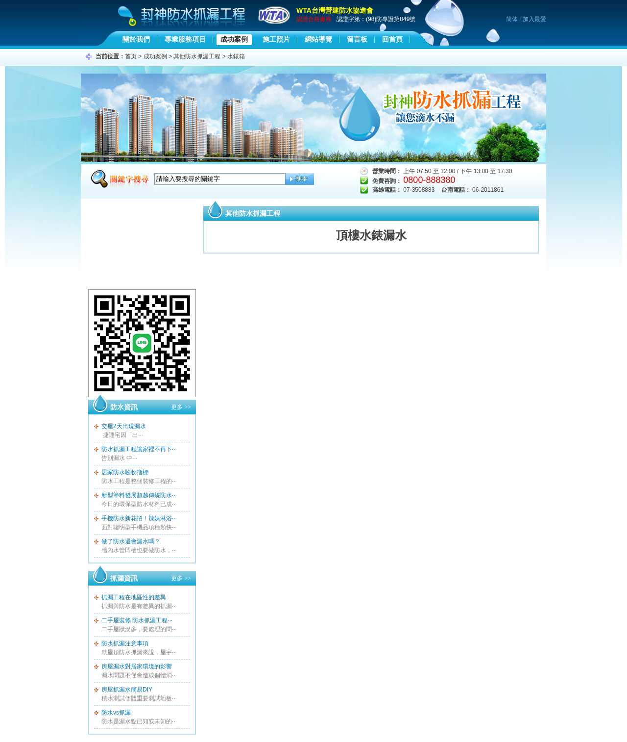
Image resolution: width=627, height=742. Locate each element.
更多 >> (181, 407)
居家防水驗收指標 (124, 472)
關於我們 (136, 39)
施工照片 (276, 39)
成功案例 (234, 39)
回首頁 (392, 39)
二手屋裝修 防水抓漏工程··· (136, 620)
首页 (131, 56)
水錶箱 (236, 56)
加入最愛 (534, 19)
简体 (512, 19)
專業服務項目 (185, 39)
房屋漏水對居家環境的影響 (136, 666)
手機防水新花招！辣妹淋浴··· (139, 518)
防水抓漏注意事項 (124, 643)
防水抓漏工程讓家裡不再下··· (139, 449)
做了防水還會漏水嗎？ (130, 541)
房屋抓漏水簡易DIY (126, 689)
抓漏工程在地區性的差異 (133, 597)
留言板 (357, 39)
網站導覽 (318, 39)
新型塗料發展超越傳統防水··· (139, 495)
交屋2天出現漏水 (123, 426)
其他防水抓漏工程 (196, 56)
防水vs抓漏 (116, 712)
